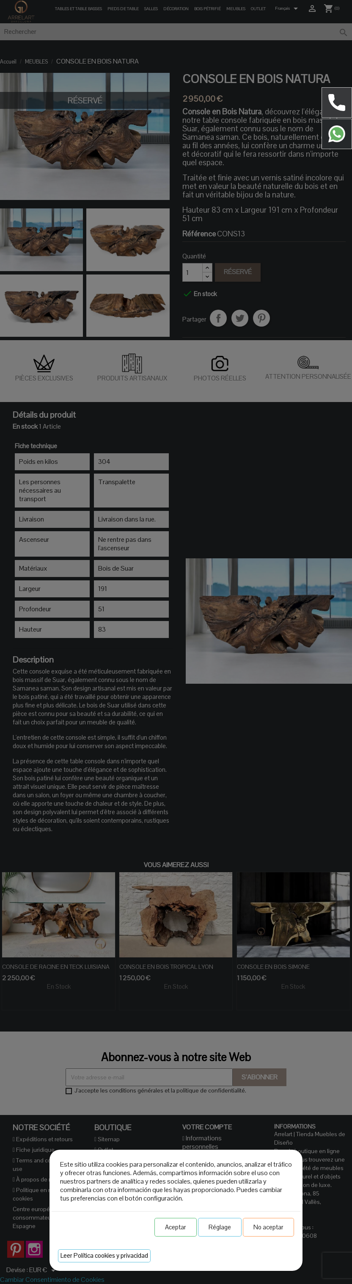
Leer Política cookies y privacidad (104, 1255)
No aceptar (268, 1227)
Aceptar (175, 1227)
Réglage (220, 1227)
